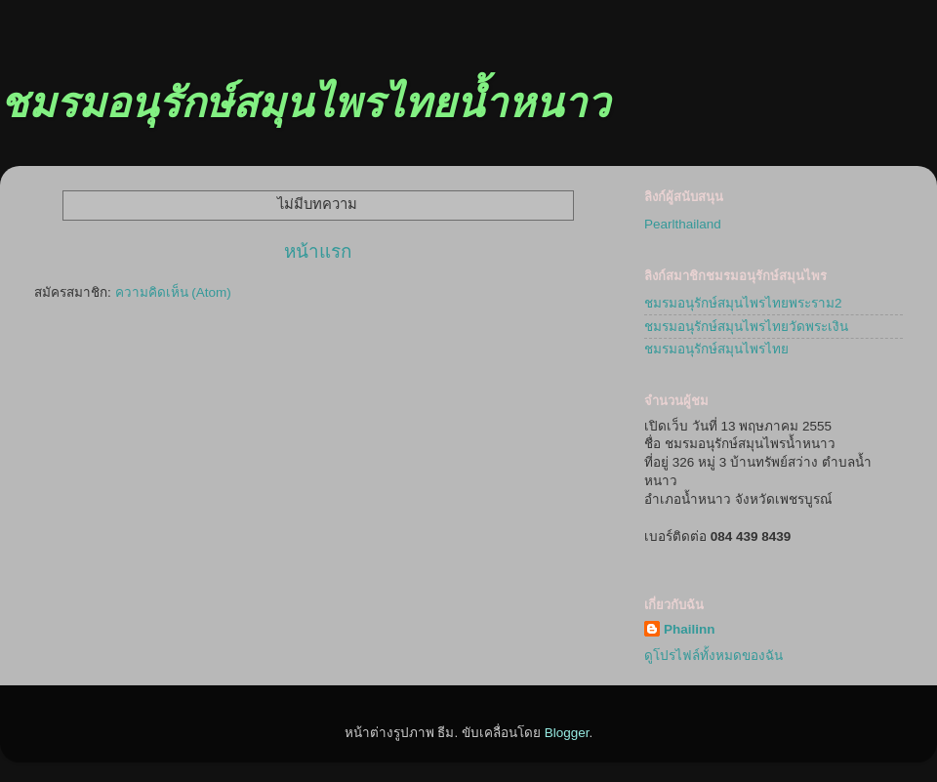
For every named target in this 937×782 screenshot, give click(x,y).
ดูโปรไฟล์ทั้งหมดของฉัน (713, 655)
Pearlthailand (682, 224)
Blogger (567, 732)
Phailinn (689, 629)
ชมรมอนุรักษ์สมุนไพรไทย (716, 349)
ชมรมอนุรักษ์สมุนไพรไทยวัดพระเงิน (746, 326)
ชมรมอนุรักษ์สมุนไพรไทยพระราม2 (743, 303)
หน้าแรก (317, 251)
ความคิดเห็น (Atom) (173, 292)
